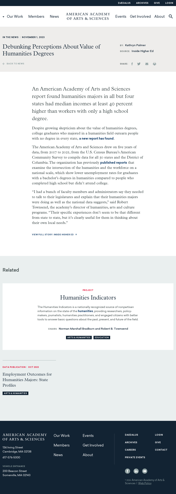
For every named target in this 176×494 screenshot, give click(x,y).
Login (169, 3)
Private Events (135, 458)
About (159, 17)
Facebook (127, 471)
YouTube (144, 471)
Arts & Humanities (78, 338)
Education (102, 338)
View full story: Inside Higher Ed (53, 235)
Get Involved (140, 17)
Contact (161, 450)
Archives (142, 3)
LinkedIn (136, 471)
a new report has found (96, 138)
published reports (113, 163)
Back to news (15, 64)
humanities (85, 311)
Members (36, 17)
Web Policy (144, 483)
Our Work (15, 17)
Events (120, 17)
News (54, 17)
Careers (130, 450)
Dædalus (124, 3)
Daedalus (131, 435)
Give (157, 3)
